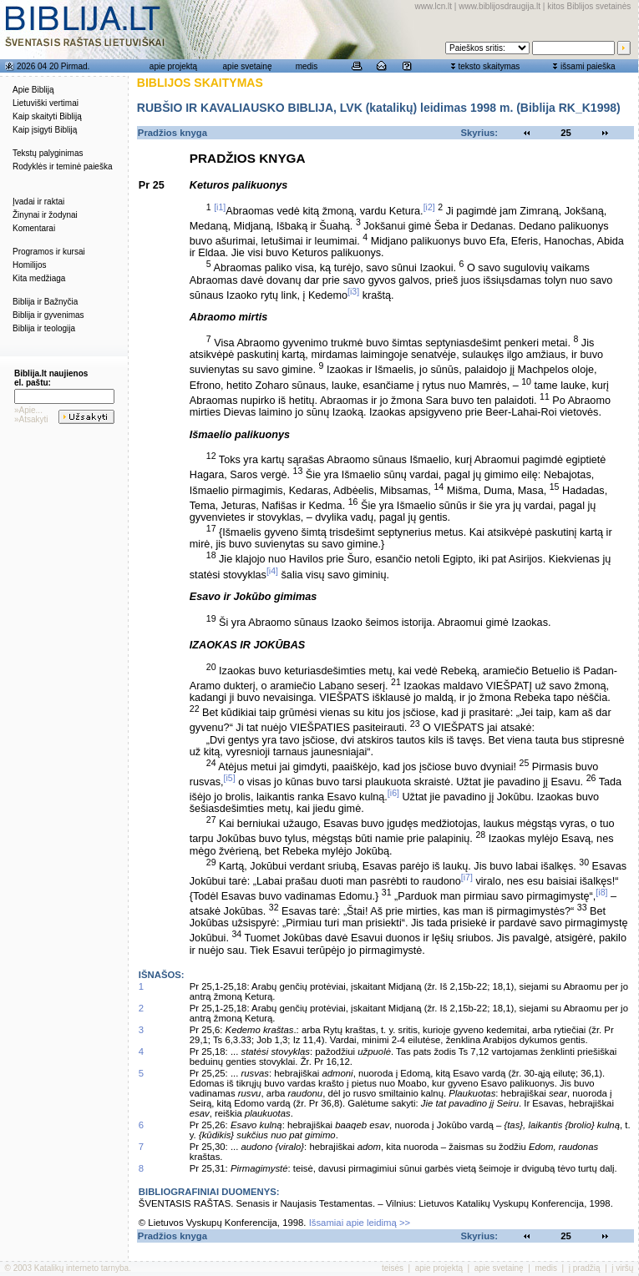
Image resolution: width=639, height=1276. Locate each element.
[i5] (230, 778)
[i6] (393, 793)
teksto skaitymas (489, 66)
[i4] (272, 571)
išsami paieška (588, 66)
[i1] (220, 207)
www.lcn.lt (433, 6)
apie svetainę (247, 66)
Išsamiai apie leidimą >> (360, 1223)
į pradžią (585, 1268)
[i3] (353, 291)
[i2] (429, 207)
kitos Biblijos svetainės (589, 6)
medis (307, 66)
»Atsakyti (31, 419)
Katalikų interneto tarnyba (81, 1268)
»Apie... (28, 410)
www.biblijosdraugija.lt (499, 6)
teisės (392, 1268)
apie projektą (173, 66)
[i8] (601, 892)
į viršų (622, 1268)
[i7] (467, 877)
